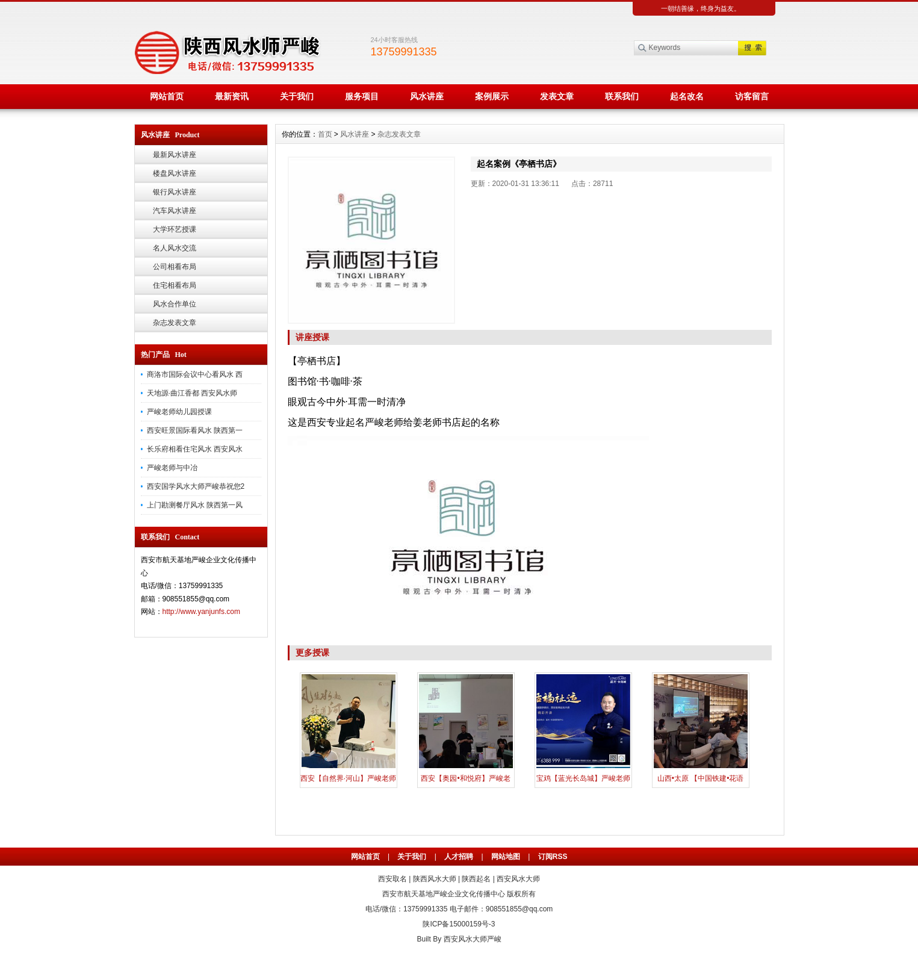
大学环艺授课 (174, 229)
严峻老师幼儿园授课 (179, 412)
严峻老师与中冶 (172, 468)
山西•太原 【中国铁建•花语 (700, 778)
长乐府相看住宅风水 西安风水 (195, 449)
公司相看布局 (174, 266)
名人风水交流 (174, 248)
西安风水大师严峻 (472, 939)
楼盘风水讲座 (174, 173)
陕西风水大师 (434, 879)
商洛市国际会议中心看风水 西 (195, 374)
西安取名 (392, 879)
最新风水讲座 (174, 154)
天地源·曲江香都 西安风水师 (192, 393)
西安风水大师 (518, 879)
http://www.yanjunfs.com (201, 611)
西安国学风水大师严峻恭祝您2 (196, 486)
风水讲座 (427, 96)
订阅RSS (553, 856)
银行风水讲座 (174, 192)
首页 (325, 134)
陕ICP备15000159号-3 (459, 924)
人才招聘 (458, 856)
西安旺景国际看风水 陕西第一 (195, 430)
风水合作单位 (174, 304)
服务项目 (362, 96)
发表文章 (557, 96)
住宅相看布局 (174, 285)
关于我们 (297, 96)
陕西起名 (476, 879)
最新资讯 (232, 96)
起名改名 (687, 96)
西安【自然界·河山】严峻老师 (348, 778)
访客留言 (752, 96)
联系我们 (622, 96)
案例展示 (492, 96)
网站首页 (167, 96)
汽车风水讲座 (174, 210)
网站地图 (505, 856)
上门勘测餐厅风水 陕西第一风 (195, 505)
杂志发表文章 (174, 322)
